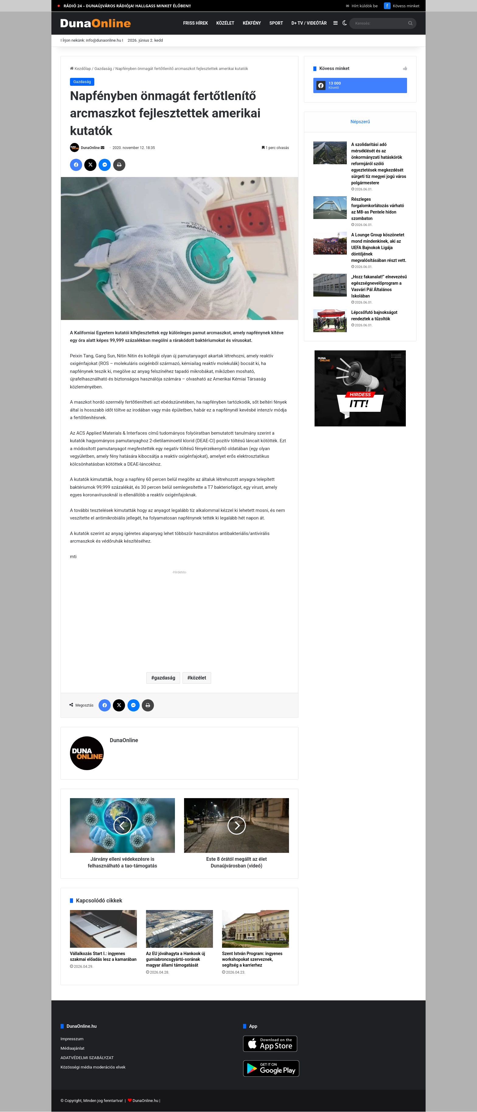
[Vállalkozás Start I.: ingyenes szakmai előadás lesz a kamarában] (103, 929)
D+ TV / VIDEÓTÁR (309, 23)
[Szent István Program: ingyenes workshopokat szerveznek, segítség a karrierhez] (255, 929)
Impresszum (72, 1038)
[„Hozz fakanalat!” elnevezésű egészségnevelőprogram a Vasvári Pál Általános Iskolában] (330, 285)
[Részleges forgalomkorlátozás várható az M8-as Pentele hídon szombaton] (330, 207)
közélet (198, 678)
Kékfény (252, 23)
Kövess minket (402, 5)
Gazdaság (103, 68)
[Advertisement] (179, 619)
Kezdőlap (80, 68)
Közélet (225, 23)
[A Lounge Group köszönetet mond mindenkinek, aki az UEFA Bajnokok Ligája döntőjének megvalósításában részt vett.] (330, 243)
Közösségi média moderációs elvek (93, 1067)
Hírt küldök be (362, 6)
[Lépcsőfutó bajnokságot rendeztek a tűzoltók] (330, 320)
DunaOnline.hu (145, 1101)
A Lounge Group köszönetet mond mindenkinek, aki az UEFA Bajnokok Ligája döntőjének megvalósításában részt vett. (378, 247)
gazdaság (164, 678)
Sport (276, 23)
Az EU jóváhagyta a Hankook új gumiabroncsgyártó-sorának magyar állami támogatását (175, 959)
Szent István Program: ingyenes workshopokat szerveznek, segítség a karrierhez (252, 959)
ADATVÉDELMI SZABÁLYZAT (87, 1057)
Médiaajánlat (72, 1048)
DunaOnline (90, 148)
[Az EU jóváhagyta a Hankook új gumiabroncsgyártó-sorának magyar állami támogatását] (179, 929)
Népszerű (360, 121)
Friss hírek (195, 23)
